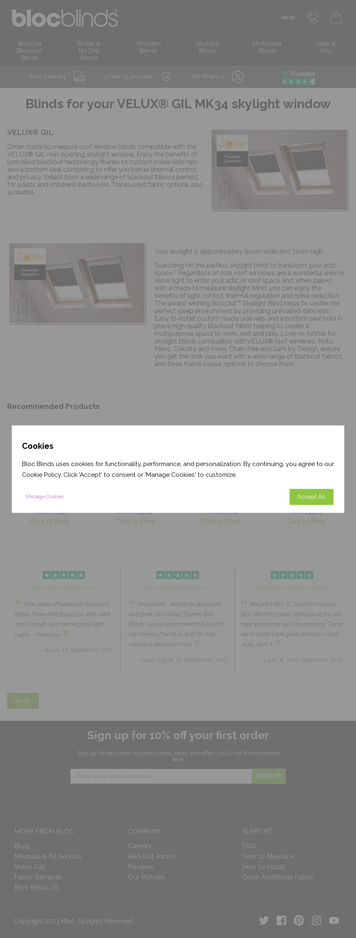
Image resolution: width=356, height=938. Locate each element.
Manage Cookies (45, 497)
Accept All (311, 496)
